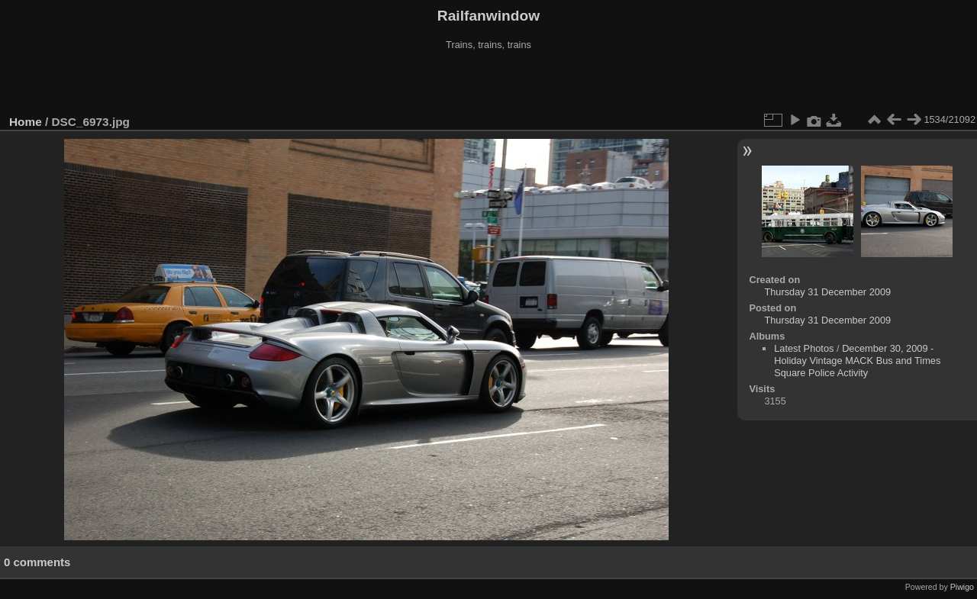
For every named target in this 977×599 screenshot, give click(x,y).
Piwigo (962, 586)
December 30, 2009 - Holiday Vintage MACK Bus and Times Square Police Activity (857, 360)
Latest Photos (804, 348)
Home (25, 121)
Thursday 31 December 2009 (827, 292)
